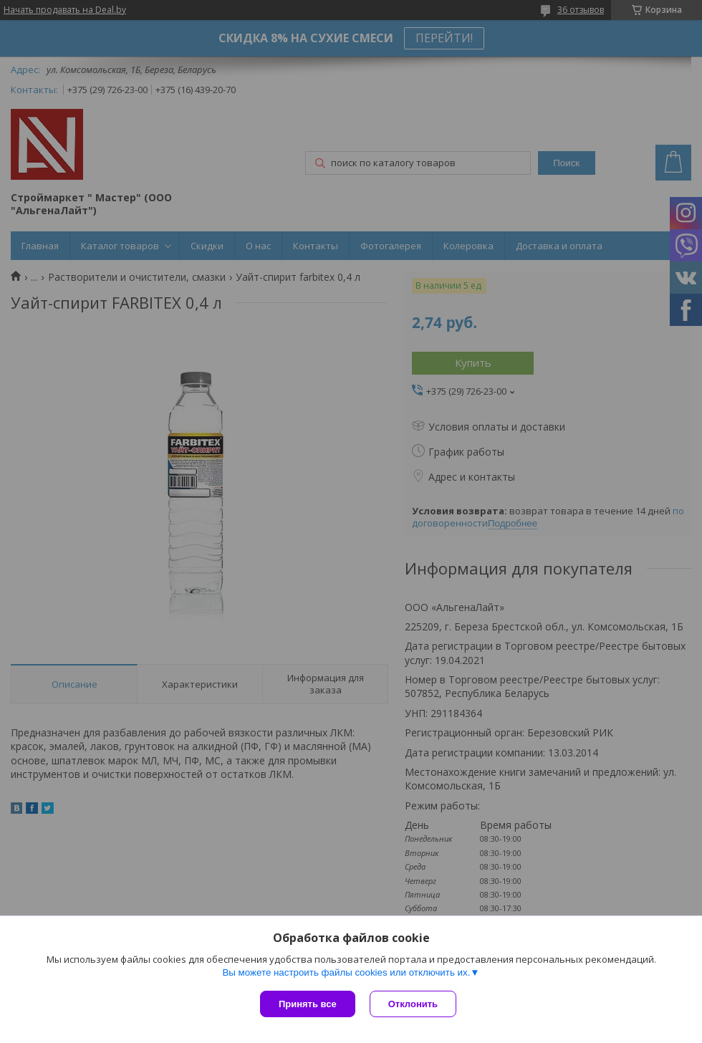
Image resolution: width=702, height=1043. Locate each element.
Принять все (308, 1004)
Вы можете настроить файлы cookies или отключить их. (346, 972)
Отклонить (413, 1004)
